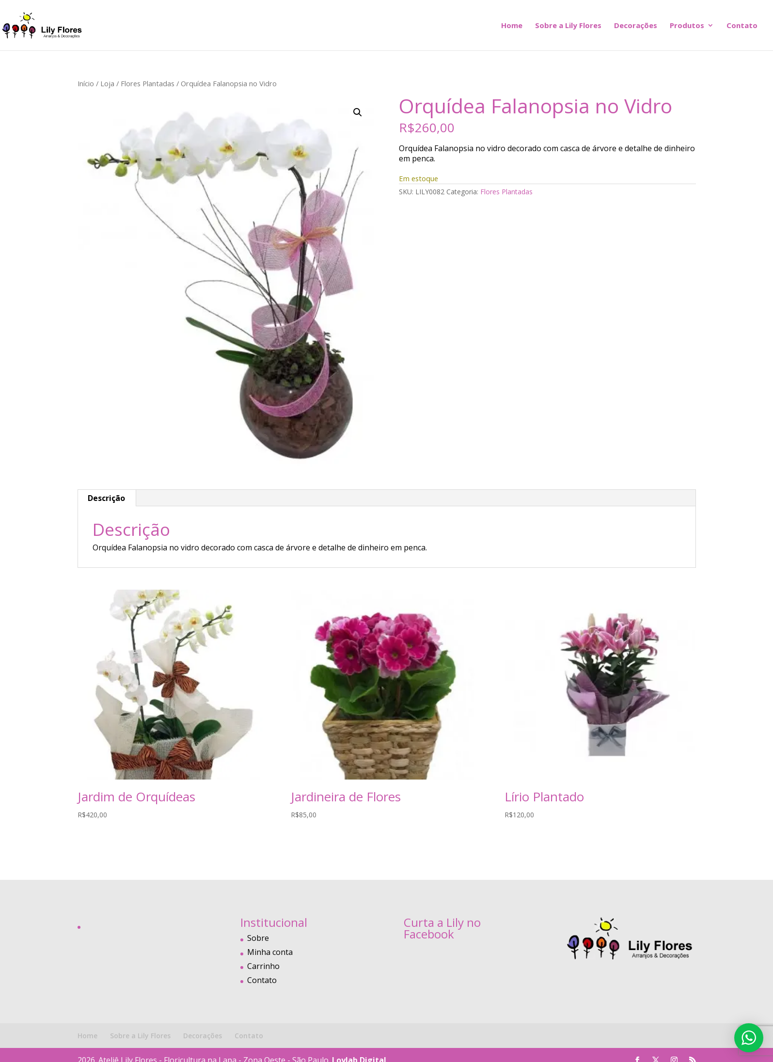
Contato (741, 26)
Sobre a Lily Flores (568, 26)
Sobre (258, 938)
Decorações (635, 26)
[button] (357, 112)
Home (511, 26)
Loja (107, 83)
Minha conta (270, 952)
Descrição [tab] (106, 498)
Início (86, 83)
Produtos (687, 26)
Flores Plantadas (147, 83)
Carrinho (263, 966)
